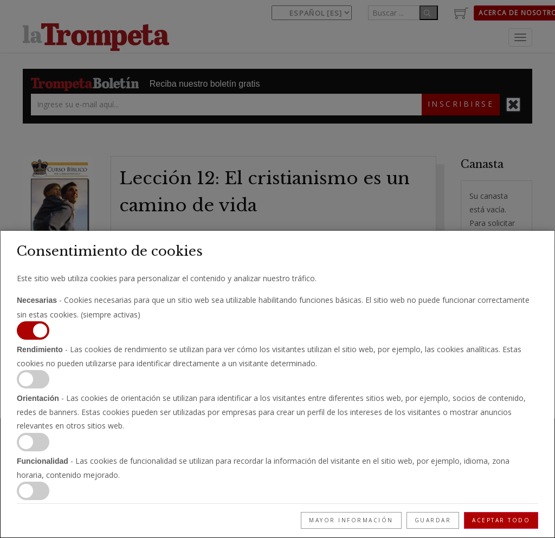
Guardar (433, 520)
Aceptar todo (501, 520)
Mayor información (351, 520)
